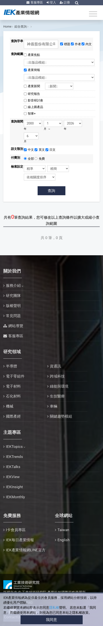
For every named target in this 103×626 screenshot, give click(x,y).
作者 (78, 44)
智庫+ (32, 113)
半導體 (11, 366)
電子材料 (13, 386)
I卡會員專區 (16, 530)
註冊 (66, 2)
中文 (31, 149)
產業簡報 (35, 70)
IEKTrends (14, 456)
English (64, 540)
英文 (42, 149)
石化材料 (13, 396)
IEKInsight (14, 487)
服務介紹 (13, 285)
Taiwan (63, 530)
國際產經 (13, 416)
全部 (31, 158)
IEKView (13, 477)
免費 (42, 158)
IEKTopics (14, 446)
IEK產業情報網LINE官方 (25, 550)
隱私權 (54, 608)
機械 (9, 406)
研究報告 (34, 94)
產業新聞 (35, 86)
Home (7, 26)
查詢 (51, 190)
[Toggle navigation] (93, 14)
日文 (52, 149)
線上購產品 (35, 107)
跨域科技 (57, 376)
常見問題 (13, 316)
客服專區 (36, 2)
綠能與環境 (59, 386)
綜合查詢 (20, 26)
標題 (67, 44)
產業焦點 (35, 55)
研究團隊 (13, 295)
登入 (52, 2)
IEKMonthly (15, 497)
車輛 (53, 406)
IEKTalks (13, 467)
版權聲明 (13, 305)
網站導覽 (15, 326)
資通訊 (55, 366)
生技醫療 (57, 396)
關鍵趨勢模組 (61, 416)
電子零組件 (15, 376)
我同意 (51, 619)
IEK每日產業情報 (20, 540)
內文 (89, 44)
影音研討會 (35, 100)
